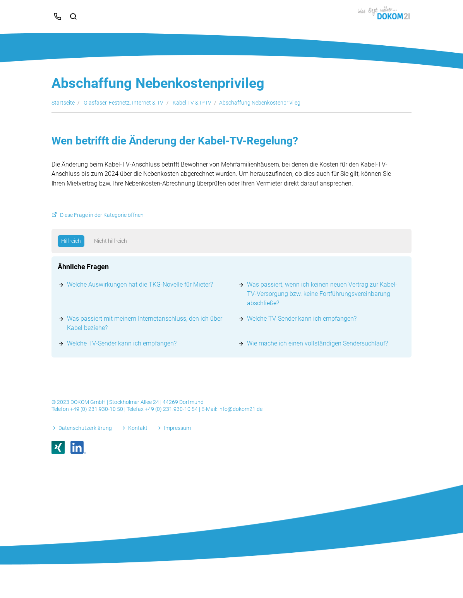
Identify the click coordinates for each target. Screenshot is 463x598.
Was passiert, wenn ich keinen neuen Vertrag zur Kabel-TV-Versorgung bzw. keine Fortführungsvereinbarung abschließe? (322, 294)
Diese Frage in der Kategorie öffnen (102, 215)
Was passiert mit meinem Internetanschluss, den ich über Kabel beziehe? (144, 323)
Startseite (63, 103)
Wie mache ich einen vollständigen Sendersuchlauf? (317, 343)
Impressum (177, 428)
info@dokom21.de (240, 409)
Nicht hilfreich (110, 241)
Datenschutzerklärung (85, 428)
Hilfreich (71, 241)
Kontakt (137, 428)
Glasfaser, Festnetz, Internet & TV (123, 103)
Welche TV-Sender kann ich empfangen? (302, 318)
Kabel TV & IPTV (192, 103)
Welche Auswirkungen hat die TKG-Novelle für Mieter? (140, 284)
